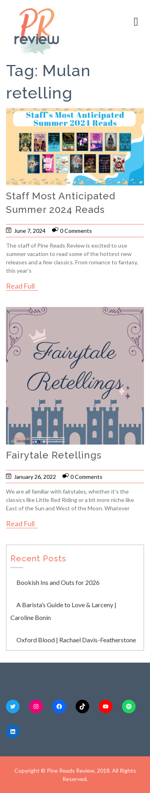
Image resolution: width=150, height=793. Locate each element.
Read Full (20, 285)
